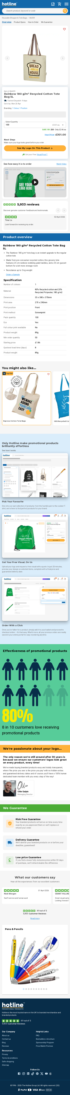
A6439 (32, 18)
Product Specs (20, 22)
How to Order (33, 22)
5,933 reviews (28, 204)
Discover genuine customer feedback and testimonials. (26, 210)
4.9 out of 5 (42, 911)
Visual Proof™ (42, 155)
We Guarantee (46, 22)
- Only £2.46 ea (54, 130)
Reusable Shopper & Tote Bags (14, 18)
